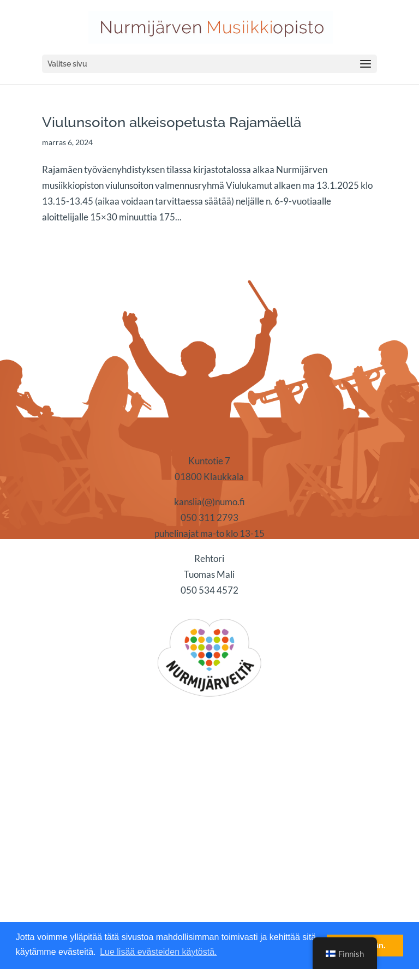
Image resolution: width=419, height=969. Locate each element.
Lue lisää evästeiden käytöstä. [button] (158, 951)
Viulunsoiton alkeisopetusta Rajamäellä (171, 122)
